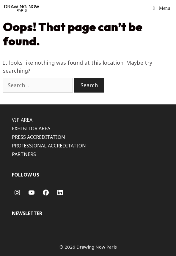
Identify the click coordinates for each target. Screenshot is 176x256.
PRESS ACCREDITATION (38, 137)
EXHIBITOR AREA (31, 128)
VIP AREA (22, 120)
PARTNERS (24, 154)
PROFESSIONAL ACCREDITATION (49, 145)
